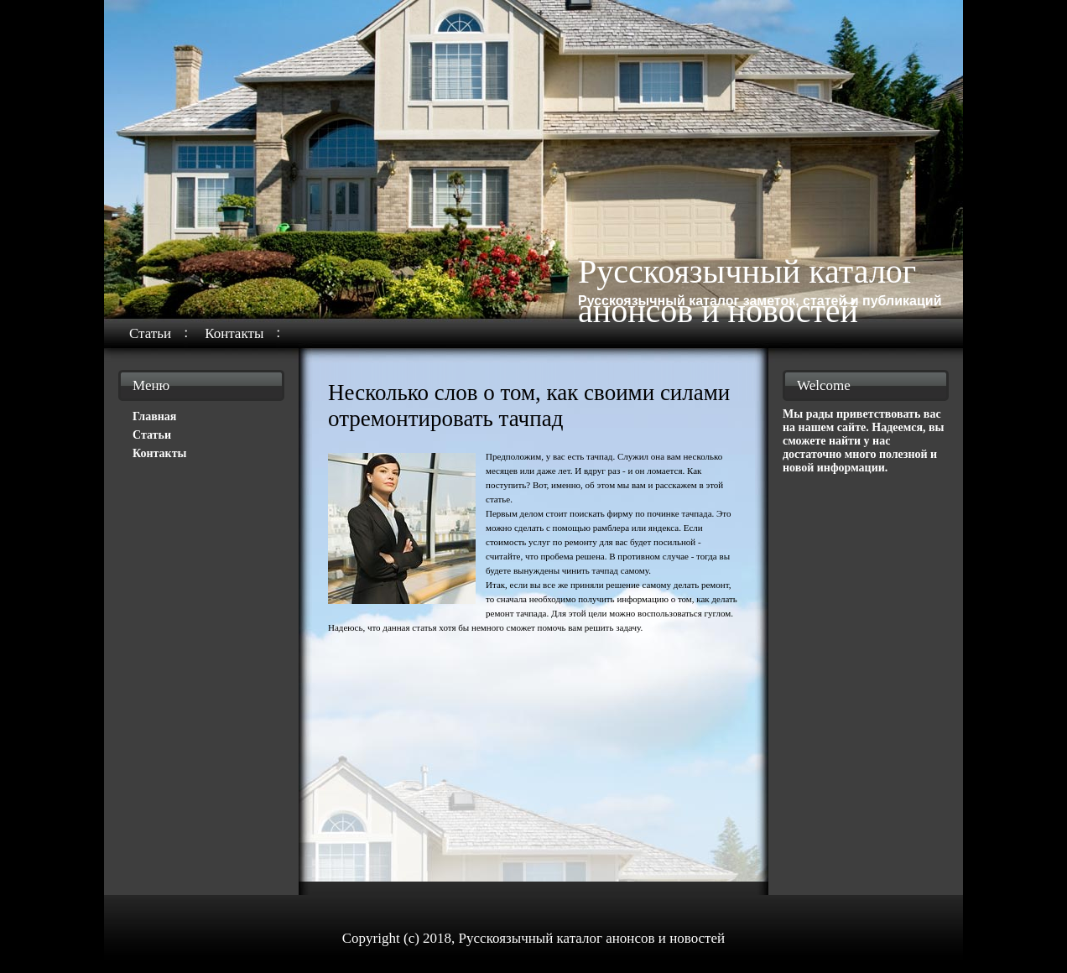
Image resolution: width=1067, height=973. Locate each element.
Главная (154, 416)
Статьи (150, 333)
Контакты (234, 333)
